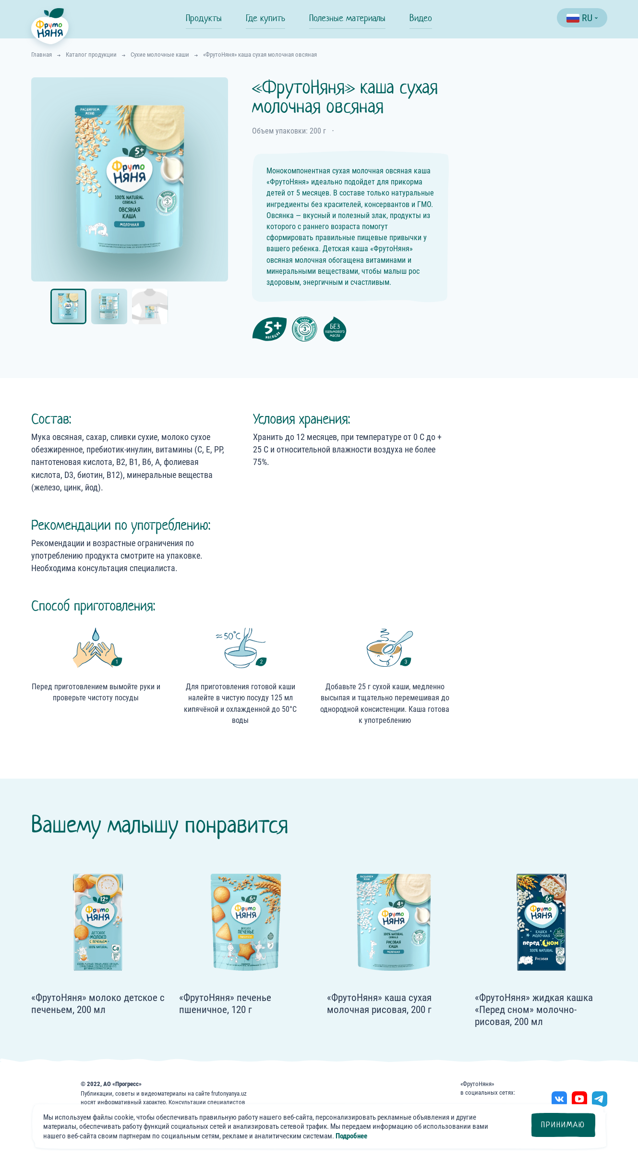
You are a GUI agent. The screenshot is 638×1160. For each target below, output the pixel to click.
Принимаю (563, 1125)
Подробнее (351, 1136)
